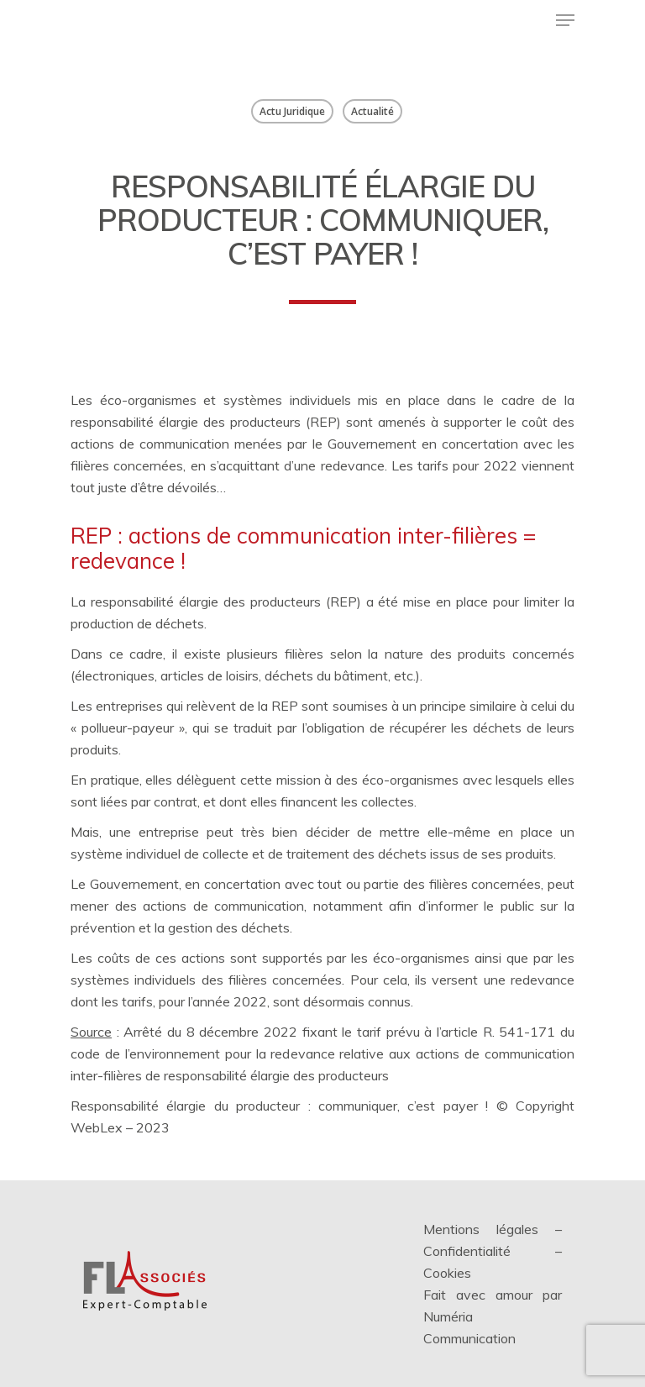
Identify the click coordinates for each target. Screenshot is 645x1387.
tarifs (137, 1001)
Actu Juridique (292, 111)
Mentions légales (480, 1229)
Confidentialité (467, 1251)
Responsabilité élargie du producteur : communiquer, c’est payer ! (279, 1105)
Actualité (372, 111)
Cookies (447, 1272)
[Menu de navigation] (565, 20)
